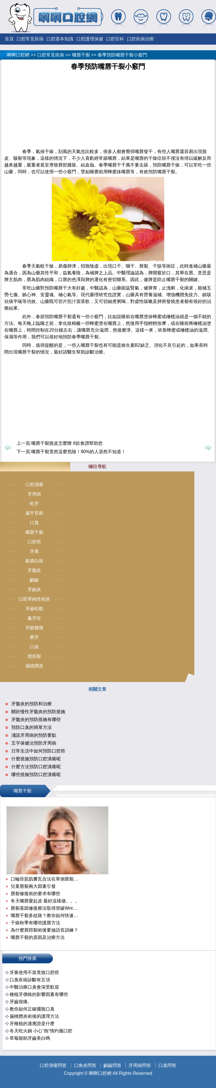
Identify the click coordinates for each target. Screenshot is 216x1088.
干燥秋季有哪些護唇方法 (35, 922)
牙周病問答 (140, 1065)
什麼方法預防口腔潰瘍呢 (36, 766)
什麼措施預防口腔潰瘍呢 (36, 758)
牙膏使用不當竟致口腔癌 (34, 972)
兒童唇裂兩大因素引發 (33, 886)
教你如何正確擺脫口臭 (32, 1009)
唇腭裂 (34, 656)
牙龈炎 (34, 589)
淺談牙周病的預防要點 (33, 735)
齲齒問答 (113, 1065)
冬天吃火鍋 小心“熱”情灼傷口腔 (41, 1030)
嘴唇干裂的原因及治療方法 (38, 937)
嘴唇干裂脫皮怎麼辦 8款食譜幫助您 (66, 443)
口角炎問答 (85, 1065)
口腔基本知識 (59, 39)
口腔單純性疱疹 (34, 599)
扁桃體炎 (34, 665)
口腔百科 (115, 39)
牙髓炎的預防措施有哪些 (36, 719)
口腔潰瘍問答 (53, 1065)
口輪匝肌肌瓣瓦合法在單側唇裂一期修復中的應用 (45, 879)
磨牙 (34, 637)
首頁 (9, 39)
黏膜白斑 (34, 560)
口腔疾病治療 (140, 39)
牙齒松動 (34, 608)
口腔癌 (34, 541)
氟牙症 (34, 618)
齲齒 (34, 580)
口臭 (34, 522)
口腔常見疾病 (30, 39)
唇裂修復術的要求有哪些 (35, 893)
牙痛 (34, 551)
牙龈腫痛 (34, 627)
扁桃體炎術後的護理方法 (34, 1016)
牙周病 (34, 494)
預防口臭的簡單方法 (31, 727)
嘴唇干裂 (81, 55)
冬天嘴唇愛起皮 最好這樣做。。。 (45, 900)
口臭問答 (167, 1065)
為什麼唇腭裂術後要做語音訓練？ (44, 930)
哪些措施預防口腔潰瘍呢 (36, 774)
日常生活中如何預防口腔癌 (38, 751)
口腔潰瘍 (34, 484)
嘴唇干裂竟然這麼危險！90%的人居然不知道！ (78, 451)
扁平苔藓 (34, 513)
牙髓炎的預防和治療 (31, 703)
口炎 (34, 646)
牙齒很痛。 (21, 1001)
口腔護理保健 (89, 39)
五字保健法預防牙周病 (33, 743)
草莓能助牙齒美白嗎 (30, 1038)
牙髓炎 (34, 570)
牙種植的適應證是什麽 (32, 1023)
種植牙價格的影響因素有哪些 (39, 994)
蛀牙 (34, 503)
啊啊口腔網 (18, 55)
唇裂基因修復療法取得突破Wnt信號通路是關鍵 (45, 908)
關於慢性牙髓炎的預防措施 (38, 711)
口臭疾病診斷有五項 (30, 979)
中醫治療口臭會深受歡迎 (34, 987)
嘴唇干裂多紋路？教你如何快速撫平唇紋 (45, 915)
